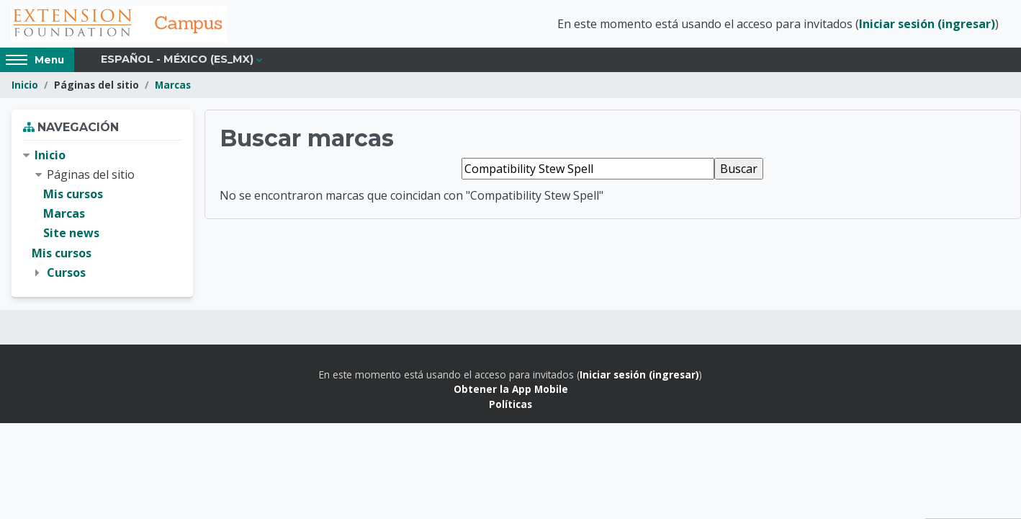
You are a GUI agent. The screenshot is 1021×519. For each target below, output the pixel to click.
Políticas (510, 404)
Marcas (173, 85)
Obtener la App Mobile (511, 389)
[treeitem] (102, 214)
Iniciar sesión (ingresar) (927, 24)
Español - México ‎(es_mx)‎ (177, 59)
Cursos (66, 272)
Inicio (25, 85)
